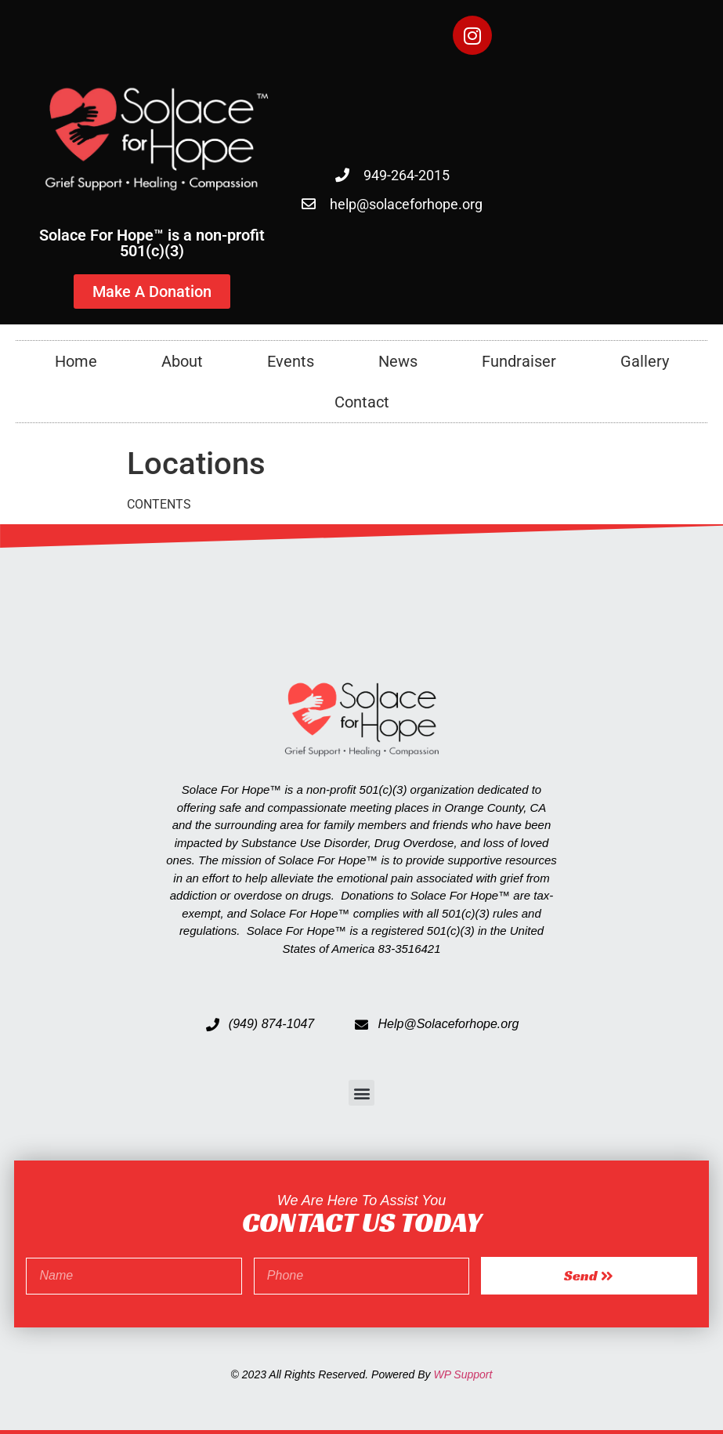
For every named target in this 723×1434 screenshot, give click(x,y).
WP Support (462, 1374)
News (398, 361)
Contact (361, 402)
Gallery (644, 361)
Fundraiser (519, 361)
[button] (361, 1093)
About (182, 361)
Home (76, 361)
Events (290, 361)
